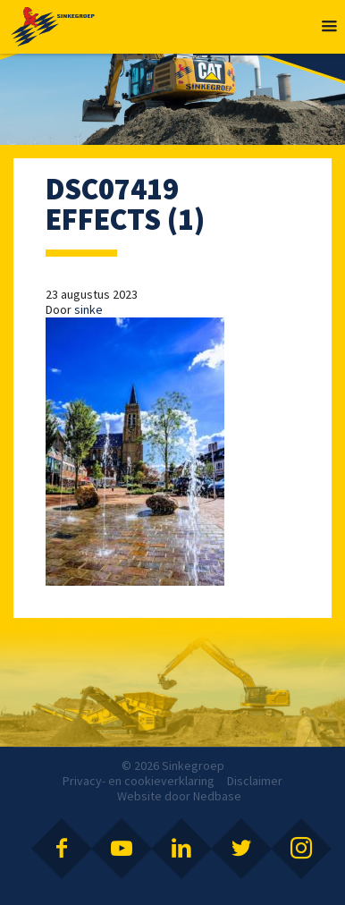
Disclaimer (254, 781)
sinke (88, 309)
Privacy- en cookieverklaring (139, 781)
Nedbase (217, 796)
